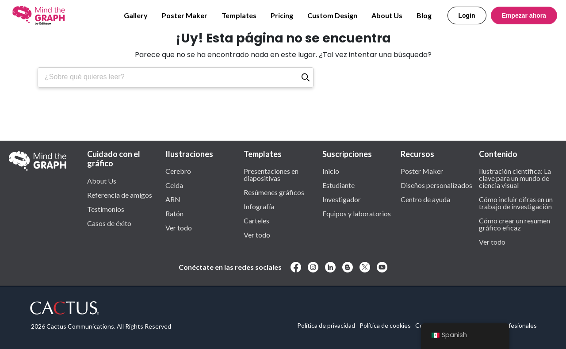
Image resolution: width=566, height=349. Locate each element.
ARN (172, 199)
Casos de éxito (109, 223)
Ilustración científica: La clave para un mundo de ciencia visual (515, 178)
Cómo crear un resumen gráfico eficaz (514, 223)
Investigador (341, 199)
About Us (386, 15)
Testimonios (105, 209)
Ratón (174, 213)
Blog (424, 15)
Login (467, 15)
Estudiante (338, 185)
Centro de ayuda (425, 199)
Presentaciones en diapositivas (271, 174)
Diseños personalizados (436, 185)
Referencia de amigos (119, 195)
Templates (239, 15)
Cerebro (178, 171)
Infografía (259, 206)
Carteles (256, 220)
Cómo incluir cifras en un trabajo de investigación (516, 202)
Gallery (136, 15)
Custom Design (332, 15)
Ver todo (178, 227)
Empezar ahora (524, 15)
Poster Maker (184, 15)
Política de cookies (385, 325)
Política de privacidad (326, 325)
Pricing (282, 15)
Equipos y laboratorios (356, 213)
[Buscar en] (305, 77)
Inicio (330, 171)
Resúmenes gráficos (274, 192)
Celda (174, 185)
